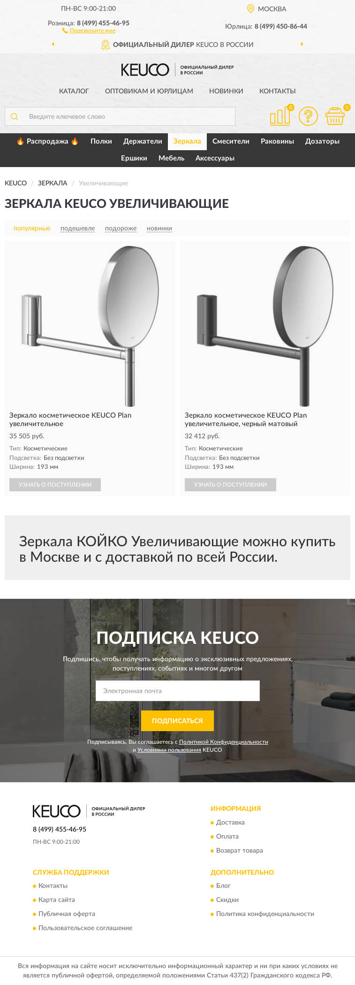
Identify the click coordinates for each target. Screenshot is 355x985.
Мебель (171, 158)
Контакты (277, 91)
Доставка (230, 822)
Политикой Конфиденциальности (223, 742)
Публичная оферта (66, 914)
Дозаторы (322, 141)
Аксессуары (215, 158)
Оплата (227, 836)
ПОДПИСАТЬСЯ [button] (177, 721)
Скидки (227, 900)
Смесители (230, 141)
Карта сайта (56, 900)
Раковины (277, 141)
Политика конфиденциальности (265, 914)
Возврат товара (239, 851)
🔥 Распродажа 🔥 (47, 141)
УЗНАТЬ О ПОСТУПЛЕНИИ (55, 485)
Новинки (226, 91)
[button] (88, 30)
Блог (223, 886)
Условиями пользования (169, 750)
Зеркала (187, 141)
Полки (101, 141)
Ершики (134, 158)
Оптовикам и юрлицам (149, 91)
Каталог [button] (74, 91)
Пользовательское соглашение (85, 928)
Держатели (142, 141)
